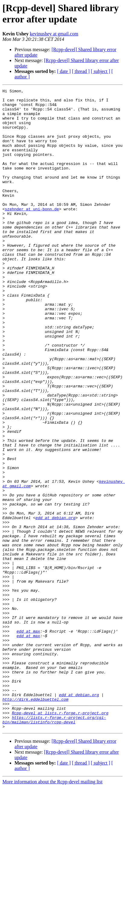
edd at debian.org (55, 604)
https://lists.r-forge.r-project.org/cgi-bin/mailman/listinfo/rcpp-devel (54, 846)
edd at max (28, 740)
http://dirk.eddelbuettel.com (35, 821)
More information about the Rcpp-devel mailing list (52, 909)
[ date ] (64, 71)
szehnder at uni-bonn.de (32, 233)
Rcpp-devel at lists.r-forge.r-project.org (60, 838)
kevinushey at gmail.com (54, 33)
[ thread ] (81, 71)
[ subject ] (100, 71)
